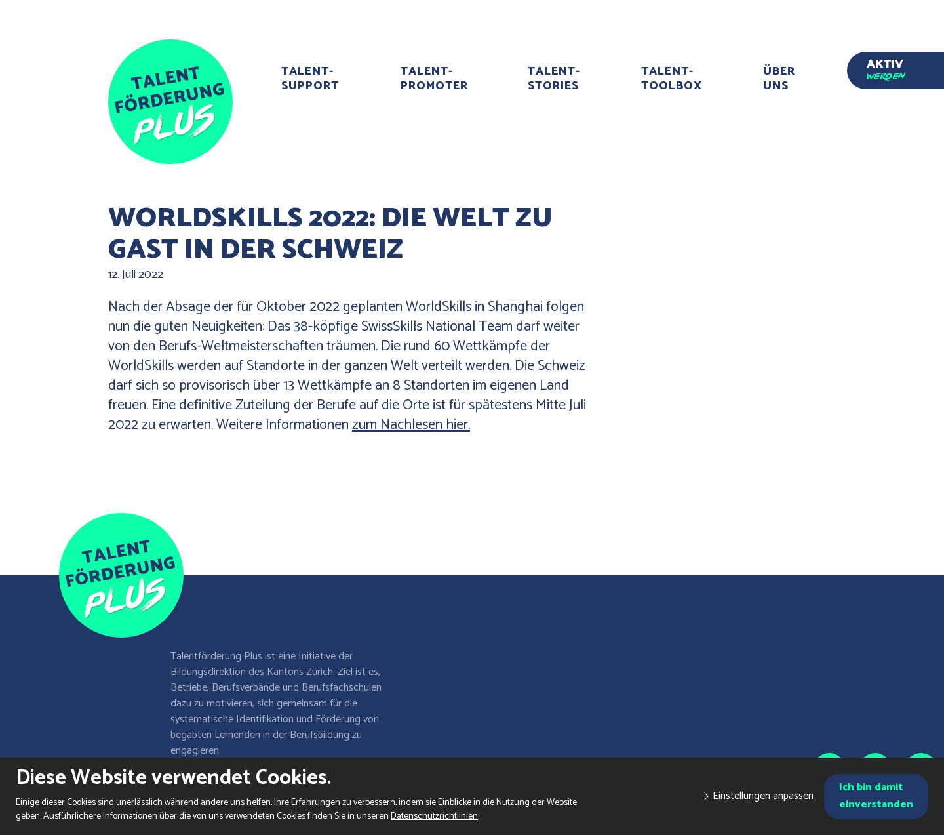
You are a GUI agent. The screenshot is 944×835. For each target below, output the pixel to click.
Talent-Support (310, 78)
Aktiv (886, 67)
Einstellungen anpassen (763, 796)
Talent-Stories (554, 78)
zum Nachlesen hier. (411, 425)
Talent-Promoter (434, 78)
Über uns (779, 78)
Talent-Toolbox (671, 78)
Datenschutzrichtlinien (434, 816)
